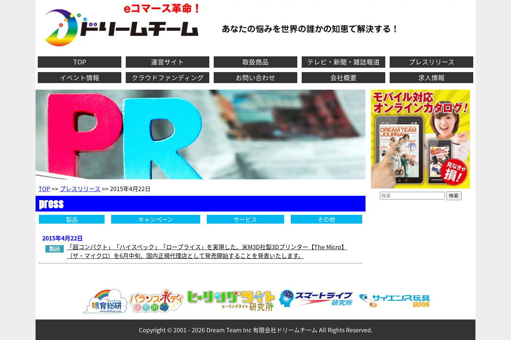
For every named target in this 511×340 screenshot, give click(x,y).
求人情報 (431, 77)
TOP (79, 62)
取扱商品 (255, 62)
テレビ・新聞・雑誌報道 (343, 62)
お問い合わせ (255, 77)
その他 (326, 219)
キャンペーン (155, 219)
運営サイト (167, 62)
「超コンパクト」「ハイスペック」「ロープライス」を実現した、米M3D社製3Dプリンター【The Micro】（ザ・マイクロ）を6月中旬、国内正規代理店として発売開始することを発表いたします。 (207, 251)
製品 (72, 219)
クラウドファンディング (168, 77)
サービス (245, 219)
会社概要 (343, 77)
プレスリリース (432, 62)
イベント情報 (79, 77)
